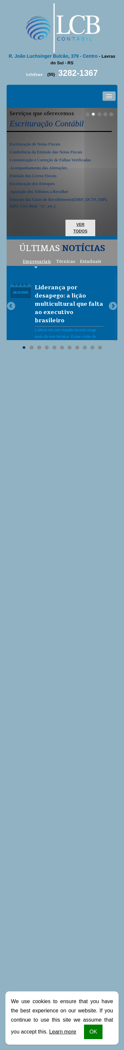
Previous (12, 306)
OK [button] (93, 1031)
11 (100, 347)
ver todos (80, 228)
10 (92, 347)
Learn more (62, 1031)
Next (112, 306)
